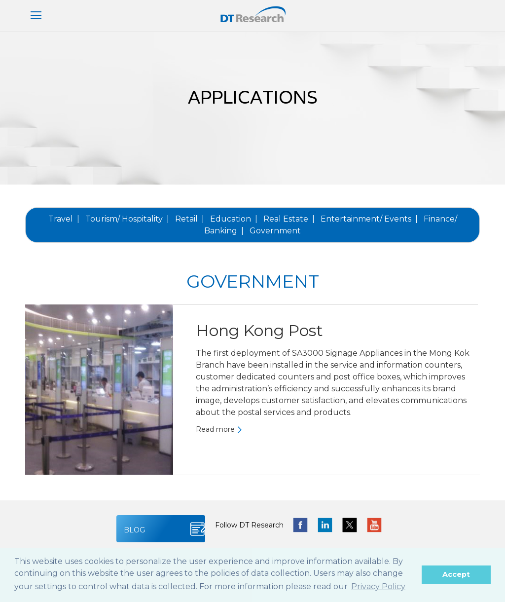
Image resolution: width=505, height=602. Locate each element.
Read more (215, 428)
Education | (233, 219)
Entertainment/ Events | (369, 219)
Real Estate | (289, 219)
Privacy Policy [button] (378, 586)
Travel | (63, 219)
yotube (374, 525)
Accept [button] (456, 574)
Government (275, 230)
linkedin (325, 525)
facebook (300, 525)
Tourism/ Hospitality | (127, 219)
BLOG (134, 530)
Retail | (189, 219)
